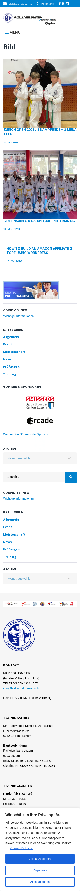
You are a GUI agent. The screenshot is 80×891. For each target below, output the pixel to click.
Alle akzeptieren (40, 859)
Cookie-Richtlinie (21, 848)
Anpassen (40, 870)
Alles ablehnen (40, 882)
